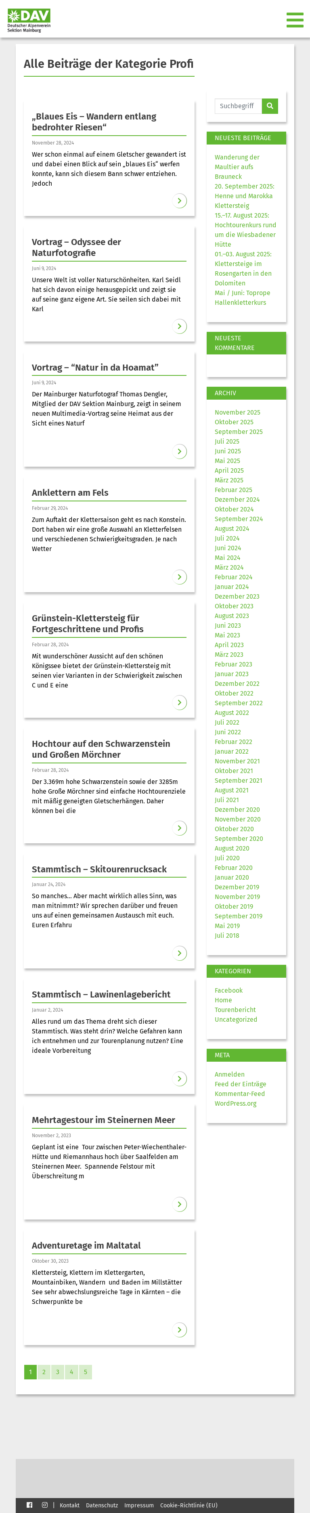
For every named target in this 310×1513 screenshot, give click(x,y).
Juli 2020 (227, 858)
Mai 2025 (227, 461)
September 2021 (238, 780)
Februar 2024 (234, 577)
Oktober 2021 (234, 771)
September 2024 (239, 519)
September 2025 (239, 432)
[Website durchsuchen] (238, 106)
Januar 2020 (232, 877)
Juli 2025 (227, 441)
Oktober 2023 (234, 606)
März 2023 (229, 654)
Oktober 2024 (234, 509)
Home (223, 1000)
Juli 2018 (227, 935)
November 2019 (237, 897)
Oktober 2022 (234, 693)
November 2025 (237, 412)
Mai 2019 (227, 926)
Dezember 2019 (237, 887)
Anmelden (230, 1074)
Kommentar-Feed (240, 1094)
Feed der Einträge (240, 1084)
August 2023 (232, 616)
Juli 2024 (227, 538)
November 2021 (237, 761)
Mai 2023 (227, 635)
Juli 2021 (227, 800)
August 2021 (232, 790)
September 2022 (239, 703)
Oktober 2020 (234, 829)
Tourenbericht (235, 1010)
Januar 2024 (232, 587)
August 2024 (232, 528)
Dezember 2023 (237, 596)
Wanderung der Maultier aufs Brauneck (237, 166)
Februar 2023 (233, 664)
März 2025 (229, 480)
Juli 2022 (227, 722)
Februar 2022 (233, 742)
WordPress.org (235, 1103)
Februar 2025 (233, 490)
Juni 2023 (228, 625)
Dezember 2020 (237, 809)
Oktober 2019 (234, 906)
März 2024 (229, 567)
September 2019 (238, 916)
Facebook (229, 990)
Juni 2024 (228, 548)
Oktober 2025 (234, 422)
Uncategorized (236, 1019)
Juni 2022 (228, 732)
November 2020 (238, 819)
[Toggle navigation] (296, 20)
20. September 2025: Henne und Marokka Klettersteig (244, 196)
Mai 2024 (228, 558)
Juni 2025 (228, 451)
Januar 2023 (232, 674)
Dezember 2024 (237, 499)
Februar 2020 (234, 868)
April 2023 (229, 645)
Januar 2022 (232, 751)
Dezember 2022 (237, 683)
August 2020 (232, 848)
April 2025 (229, 470)
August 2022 (232, 713)
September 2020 (239, 838)
